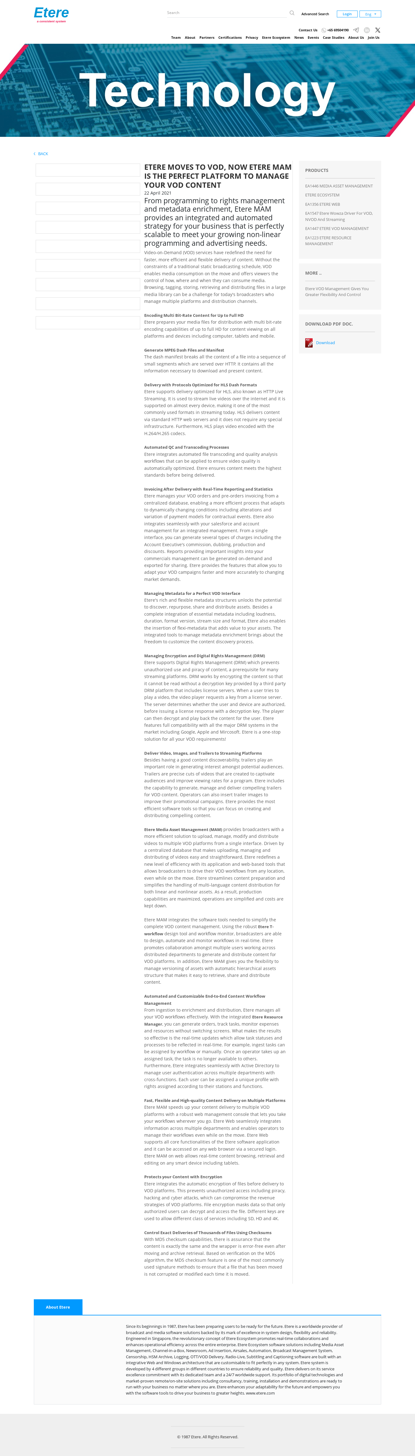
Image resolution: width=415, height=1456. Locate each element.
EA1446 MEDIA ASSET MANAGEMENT (339, 186)
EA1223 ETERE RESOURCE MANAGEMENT (328, 241)
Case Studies (333, 37)
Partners (206, 37)
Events (313, 37)
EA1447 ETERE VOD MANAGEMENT (337, 228)
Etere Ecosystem (276, 37)
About (190, 37)
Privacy (252, 37)
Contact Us (308, 30)
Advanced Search (315, 13)
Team (176, 37)
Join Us (373, 37)
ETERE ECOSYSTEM (322, 195)
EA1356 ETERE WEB (322, 204)
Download (325, 342)
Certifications (230, 37)
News (299, 37)
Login (347, 13)
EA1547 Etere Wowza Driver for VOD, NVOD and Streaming (339, 216)
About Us (356, 37)
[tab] (58, 1307)
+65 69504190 (335, 30)
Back (41, 153)
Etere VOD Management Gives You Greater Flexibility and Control (337, 292)
